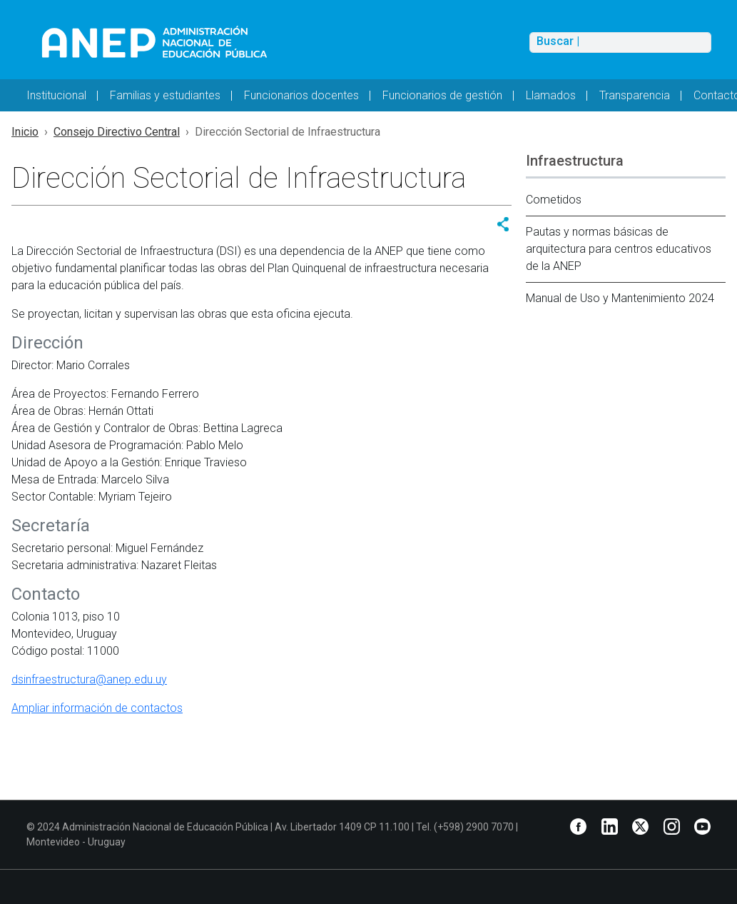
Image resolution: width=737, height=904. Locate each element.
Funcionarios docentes (301, 95)
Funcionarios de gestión (442, 95)
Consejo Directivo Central (117, 132)
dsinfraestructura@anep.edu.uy (89, 679)
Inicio (25, 132)
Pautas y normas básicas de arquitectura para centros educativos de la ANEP (618, 249)
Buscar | (558, 41)
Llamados (551, 95)
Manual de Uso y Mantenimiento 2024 (620, 298)
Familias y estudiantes (165, 95)
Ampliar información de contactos (97, 708)
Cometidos (553, 199)
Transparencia (634, 95)
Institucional (56, 95)
